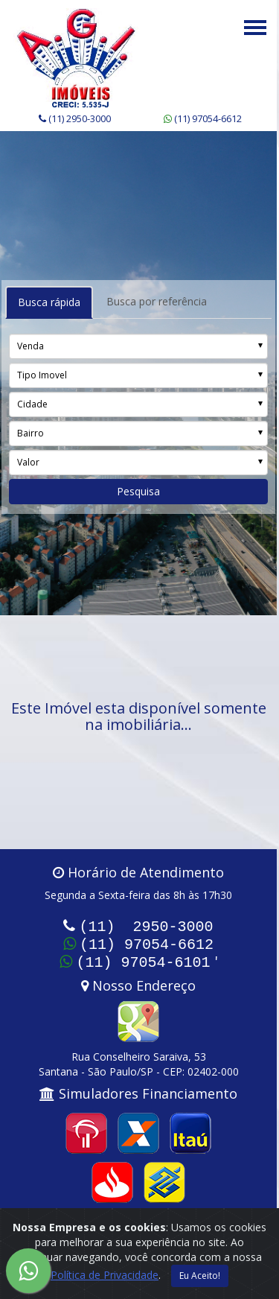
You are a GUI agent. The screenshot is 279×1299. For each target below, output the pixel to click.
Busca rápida (49, 302)
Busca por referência (156, 301)
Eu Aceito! (199, 1275)
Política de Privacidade (104, 1275)
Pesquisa (138, 491)
